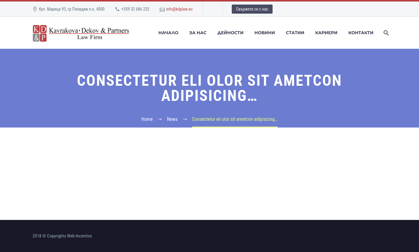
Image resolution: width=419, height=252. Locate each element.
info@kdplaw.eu (179, 9)
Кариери (326, 32)
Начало (168, 32)
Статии (295, 32)
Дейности (231, 32)
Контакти (360, 32)
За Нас (198, 32)
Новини (264, 32)
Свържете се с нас (252, 9)
